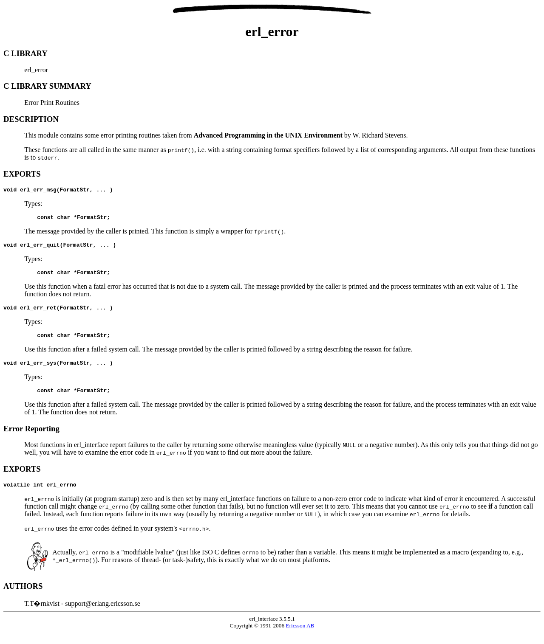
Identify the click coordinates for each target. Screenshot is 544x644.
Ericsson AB (300, 637)
